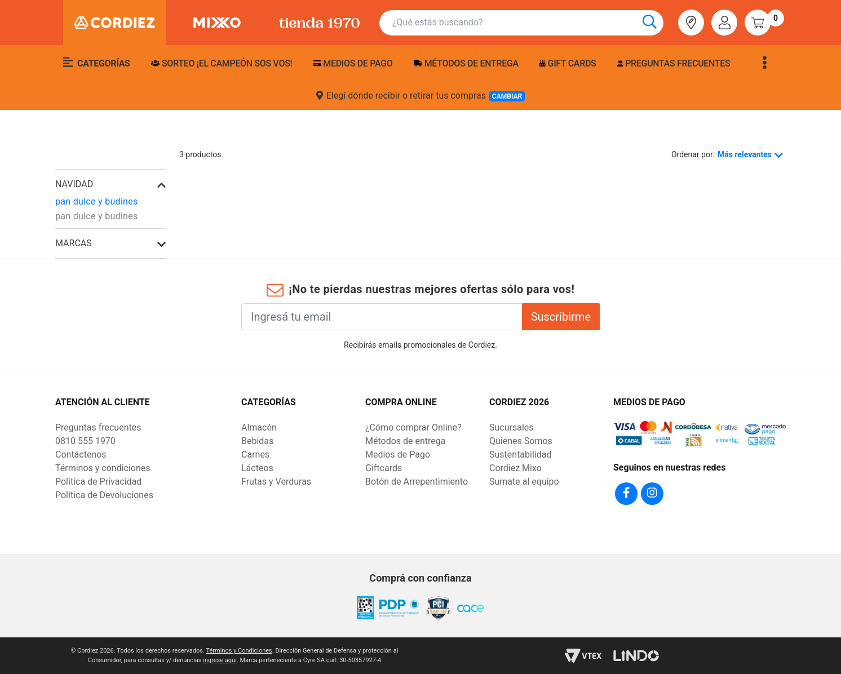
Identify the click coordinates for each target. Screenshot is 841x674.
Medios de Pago (397, 454)
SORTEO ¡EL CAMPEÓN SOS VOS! (221, 63)
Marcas (73, 243)
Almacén (259, 427)
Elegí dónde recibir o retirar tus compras (420, 95)
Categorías (96, 62)
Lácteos (257, 468)
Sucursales (511, 427)
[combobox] (527, 23)
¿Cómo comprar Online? (413, 427)
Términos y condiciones (103, 468)
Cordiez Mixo (515, 468)
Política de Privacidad (98, 481)
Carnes (255, 454)
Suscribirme (561, 316)
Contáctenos (81, 454)
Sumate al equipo (524, 481)
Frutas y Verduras (276, 481)
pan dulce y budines (96, 201)
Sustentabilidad (520, 454)
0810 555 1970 (85, 441)
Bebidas (257, 441)
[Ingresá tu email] (382, 316)
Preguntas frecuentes (673, 63)
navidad (74, 184)
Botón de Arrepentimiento (416, 481)
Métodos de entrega (466, 63)
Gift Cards (567, 63)
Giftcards (383, 468)
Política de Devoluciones (104, 495)
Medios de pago (352, 63)
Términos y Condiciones (239, 650)
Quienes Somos (520, 441)
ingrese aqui (220, 660)
